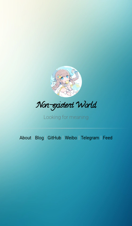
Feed (107, 137)
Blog (39, 137)
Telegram (90, 137)
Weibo (71, 137)
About (25, 137)
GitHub (54, 137)
